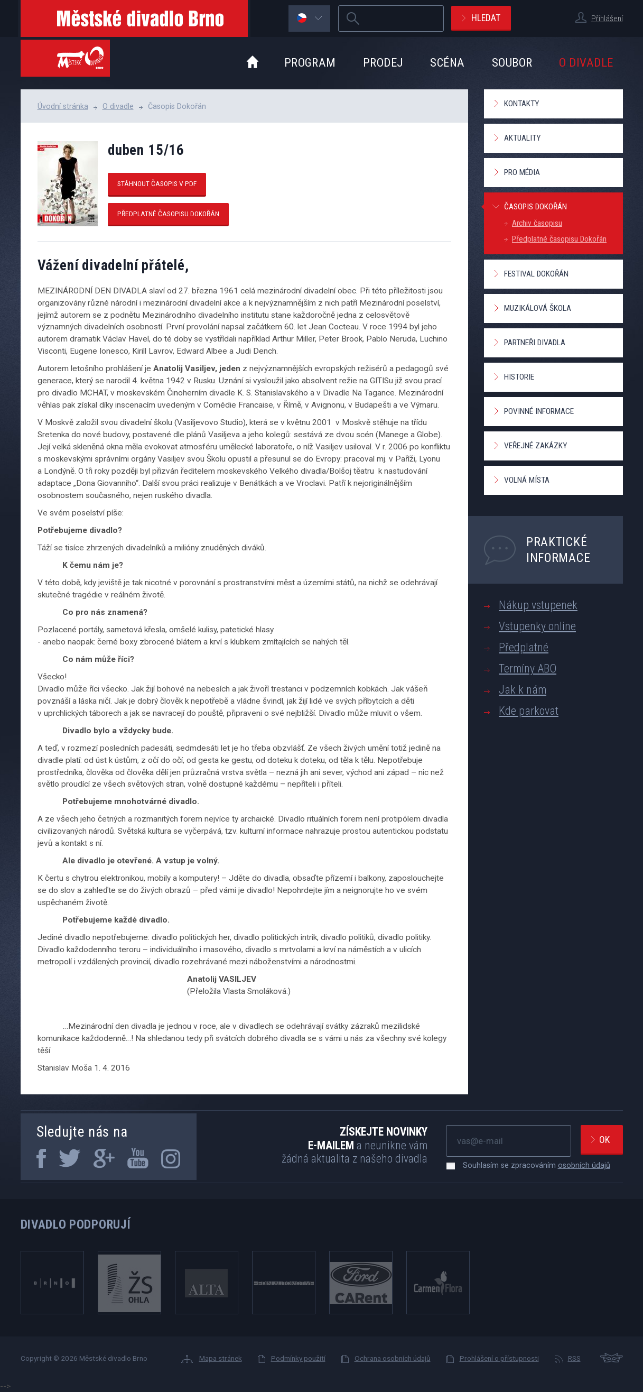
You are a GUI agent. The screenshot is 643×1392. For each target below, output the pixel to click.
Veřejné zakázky (535, 445)
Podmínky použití (298, 1358)
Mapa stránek (220, 1358)
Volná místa (526, 480)
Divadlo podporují (76, 1224)
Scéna (447, 62)
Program (310, 62)
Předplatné (523, 647)
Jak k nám (522, 689)
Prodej (383, 62)
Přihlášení (607, 18)
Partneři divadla (534, 342)
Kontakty (521, 103)
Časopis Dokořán (535, 206)
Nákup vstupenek (538, 605)
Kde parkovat (528, 710)
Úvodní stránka (63, 106)
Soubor (512, 62)
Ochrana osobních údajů (393, 1358)
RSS (574, 1358)
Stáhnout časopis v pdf (157, 183)
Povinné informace (539, 411)
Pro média (522, 172)
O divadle (586, 62)
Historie (519, 377)
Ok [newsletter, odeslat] (604, 1139)
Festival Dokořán (536, 274)
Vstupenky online (537, 626)
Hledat (485, 17)
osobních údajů (584, 1165)
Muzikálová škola (537, 308)
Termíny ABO (527, 668)
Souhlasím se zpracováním (531, 1165)
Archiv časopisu (537, 223)
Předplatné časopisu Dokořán (168, 213)
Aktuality (522, 138)
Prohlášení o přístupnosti (499, 1358)
